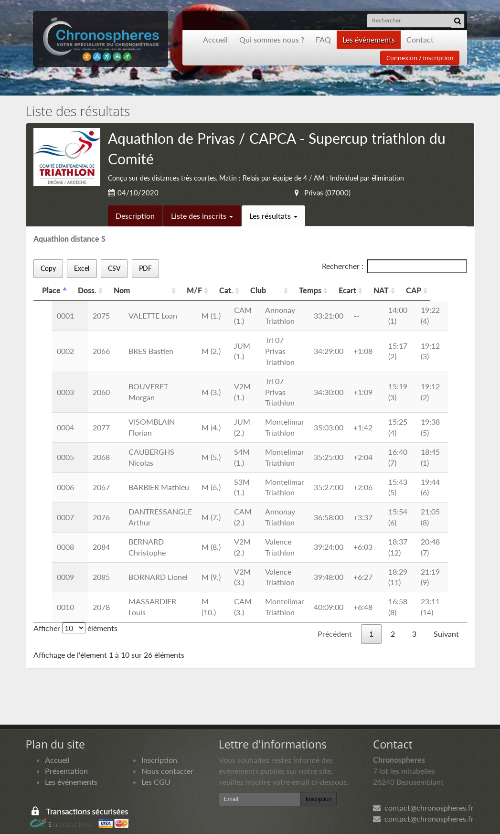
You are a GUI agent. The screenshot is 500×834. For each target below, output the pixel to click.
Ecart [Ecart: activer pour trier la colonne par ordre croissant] (379, 290)
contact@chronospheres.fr (423, 786)
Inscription (159, 737)
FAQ (323, 39)
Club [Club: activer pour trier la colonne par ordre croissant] (269, 290)
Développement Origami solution (67, 817)
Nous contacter (167, 748)
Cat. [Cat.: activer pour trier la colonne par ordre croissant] (235, 290)
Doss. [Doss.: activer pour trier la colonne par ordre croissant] (87, 290)
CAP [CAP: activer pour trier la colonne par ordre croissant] (449, 290)
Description (135, 215)
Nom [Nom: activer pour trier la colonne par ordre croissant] (122, 290)
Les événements (71, 759)
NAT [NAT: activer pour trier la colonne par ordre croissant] (412, 290)
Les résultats (273, 215)
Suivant (446, 611)
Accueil (215, 39)
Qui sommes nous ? (271, 39)
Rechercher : (394, 266)
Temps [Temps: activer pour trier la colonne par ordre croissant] (341, 290)
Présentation (66, 748)
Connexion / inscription (420, 57)
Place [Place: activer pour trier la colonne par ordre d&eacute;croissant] (51, 290)
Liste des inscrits (202, 215)
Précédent (335, 611)
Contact (420, 39)
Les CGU (155, 759)
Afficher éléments (75, 605)
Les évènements (368, 39)
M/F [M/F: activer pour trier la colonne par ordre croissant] (202, 290)
